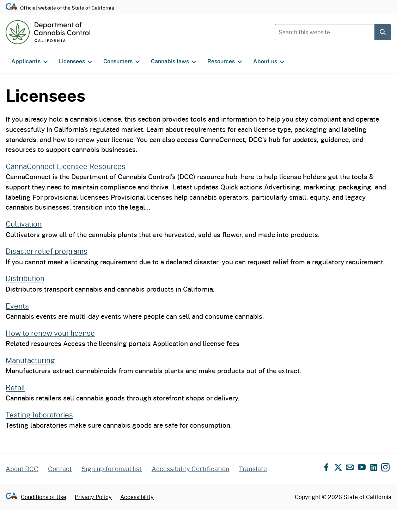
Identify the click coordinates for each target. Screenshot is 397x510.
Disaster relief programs (46, 251)
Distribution (25, 278)
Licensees (75, 61)
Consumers (121, 61)
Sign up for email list (111, 468)
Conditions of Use (43, 497)
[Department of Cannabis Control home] (48, 32)
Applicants (29, 61)
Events (17, 305)
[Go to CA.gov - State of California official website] (11, 7)
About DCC (22, 468)
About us (268, 61)
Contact (60, 468)
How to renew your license (50, 333)
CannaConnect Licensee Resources (66, 166)
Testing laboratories (39, 414)
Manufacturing (30, 360)
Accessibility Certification (191, 468)
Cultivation (24, 223)
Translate (253, 468)
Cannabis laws (173, 61)
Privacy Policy (93, 497)
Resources (224, 61)
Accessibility (137, 497)
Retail (15, 387)
